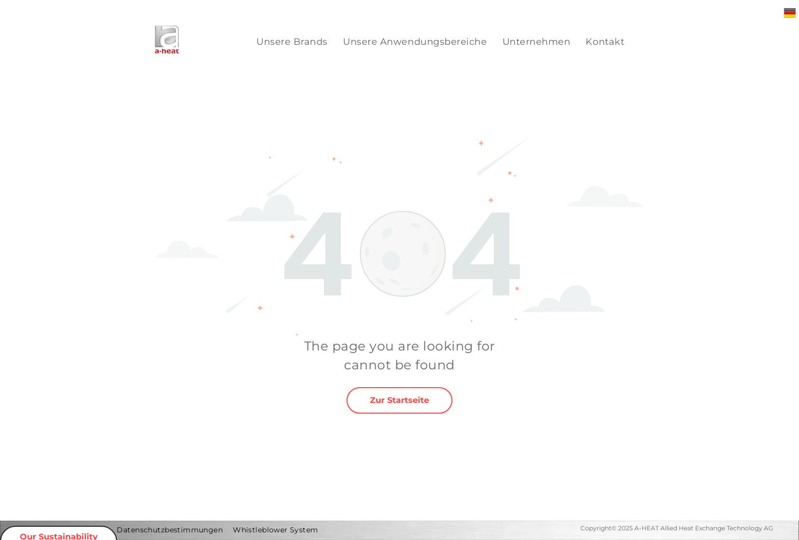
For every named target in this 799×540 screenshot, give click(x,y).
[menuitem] (292, 42)
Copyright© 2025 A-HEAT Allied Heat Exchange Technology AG (676, 528)
